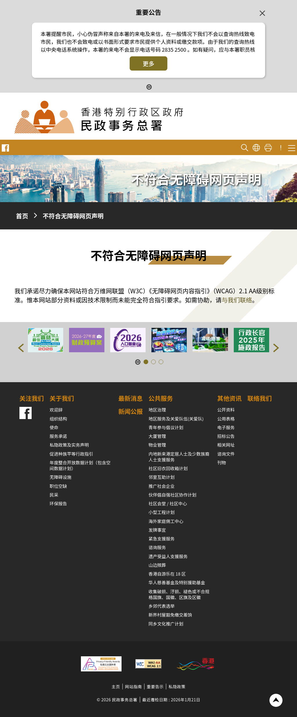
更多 (148, 63)
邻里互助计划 (161, 477)
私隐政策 (177, 686)
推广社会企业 (161, 486)
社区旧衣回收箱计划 (168, 468)
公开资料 (226, 410)
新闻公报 (130, 411)
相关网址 (226, 445)
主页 (116, 686)
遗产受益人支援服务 (168, 556)
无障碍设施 (60, 477)
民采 (54, 495)
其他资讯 (229, 398)
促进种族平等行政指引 (71, 454)
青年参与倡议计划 (165, 427)
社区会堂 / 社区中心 (167, 503)
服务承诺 (58, 436)
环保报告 (58, 503)
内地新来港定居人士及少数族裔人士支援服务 (178, 457)
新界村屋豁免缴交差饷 (170, 615)
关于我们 (62, 398)
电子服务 (226, 427)
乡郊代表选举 (161, 606)
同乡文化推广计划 (165, 624)
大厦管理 (157, 436)
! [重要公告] (281, 148)
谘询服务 (157, 547)
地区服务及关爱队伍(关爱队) (176, 419)
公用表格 (226, 419)
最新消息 (130, 398)
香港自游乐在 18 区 (167, 574)
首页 (22, 215)
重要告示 (155, 686)
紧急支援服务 (161, 538)
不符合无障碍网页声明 (73, 215)
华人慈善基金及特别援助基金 (176, 582)
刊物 (221, 462)
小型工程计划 (161, 512)
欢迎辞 (56, 410)
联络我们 (259, 398)
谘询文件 (226, 454)
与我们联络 (237, 299)
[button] (21, 348)
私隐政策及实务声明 (69, 445)
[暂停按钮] (148, 86)
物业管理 (157, 445)
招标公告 (226, 436)
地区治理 (157, 410)
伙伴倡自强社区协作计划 (172, 495)
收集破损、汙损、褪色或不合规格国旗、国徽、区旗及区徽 (178, 594)
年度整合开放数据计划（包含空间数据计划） (80, 465)
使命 (54, 427)
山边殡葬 (157, 565)
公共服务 (160, 398)
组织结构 (58, 419)
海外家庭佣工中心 (165, 521)
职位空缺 (58, 486)
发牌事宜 (157, 530)
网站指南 (133, 686)
